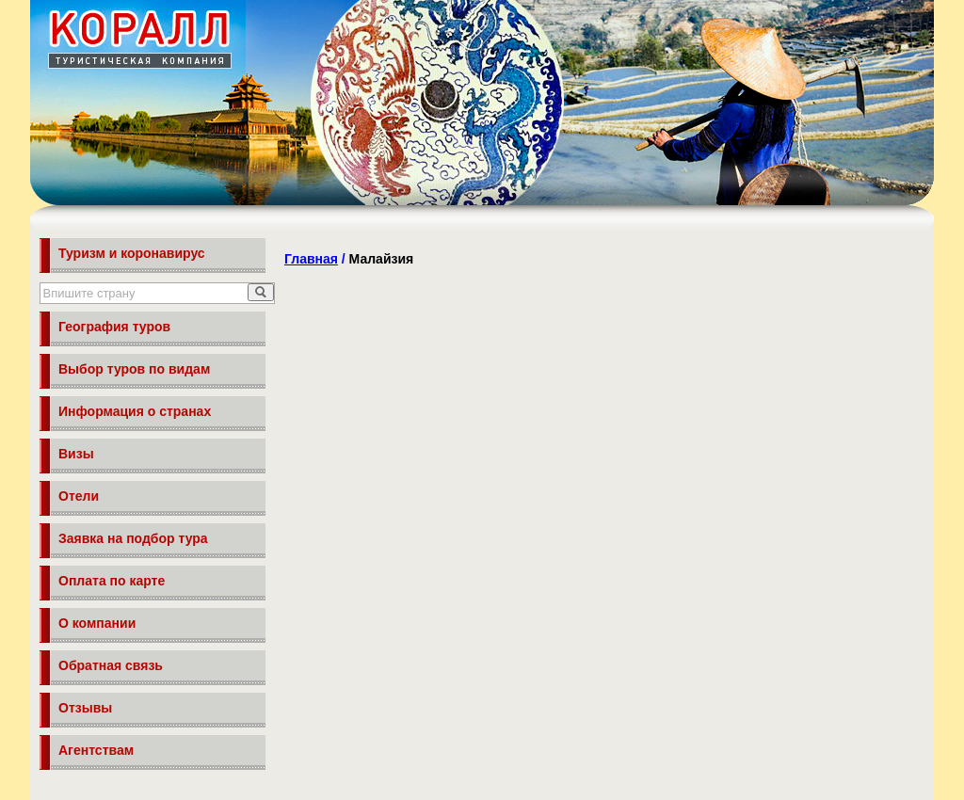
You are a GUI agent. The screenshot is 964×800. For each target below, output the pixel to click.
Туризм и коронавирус (131, 253)
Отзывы (85, 707)
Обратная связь (110, 665)
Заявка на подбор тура (133, 538)
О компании (97, 623)
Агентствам (96, 750)
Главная (311, 258)
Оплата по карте (111, 580)
